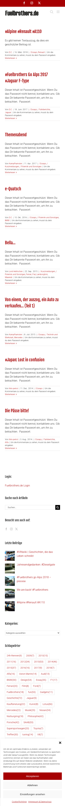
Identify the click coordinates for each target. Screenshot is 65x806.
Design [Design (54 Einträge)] (26, 680)
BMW (7, 220)
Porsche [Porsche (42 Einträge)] (13, 722)
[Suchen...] (30, 507)
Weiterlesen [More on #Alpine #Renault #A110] (10, 58)
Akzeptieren (32, 776)
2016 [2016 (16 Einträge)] (25, 668)
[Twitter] (16, 529)
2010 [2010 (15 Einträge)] (43, 655)
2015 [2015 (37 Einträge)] (11, 668)
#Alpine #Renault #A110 (23, 31)
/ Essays (33, 52)
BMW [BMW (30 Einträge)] (11, 680)
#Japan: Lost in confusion (24, 359)
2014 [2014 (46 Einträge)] (52, 661)
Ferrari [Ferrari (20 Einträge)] (12, 686)
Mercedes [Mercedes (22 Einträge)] (14, 710)
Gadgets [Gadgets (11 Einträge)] (46, 692)
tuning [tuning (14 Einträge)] (27, 734)
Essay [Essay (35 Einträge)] (41, 680)
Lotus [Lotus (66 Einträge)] (47, 704)
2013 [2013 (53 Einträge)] (38, 661)
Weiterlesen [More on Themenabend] (10, 172)
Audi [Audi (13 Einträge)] (45, 674)
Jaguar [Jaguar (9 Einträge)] (31, 698)
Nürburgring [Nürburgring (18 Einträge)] (15, 716)
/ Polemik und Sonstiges (30, 166)
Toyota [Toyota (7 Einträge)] (38, 728)
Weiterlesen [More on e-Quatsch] (10, 226)
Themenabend (16, 134)
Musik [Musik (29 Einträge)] (30, 710)
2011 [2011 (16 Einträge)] (11, 661)
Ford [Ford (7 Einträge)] (37, 686)
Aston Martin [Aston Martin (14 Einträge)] (28, 674)
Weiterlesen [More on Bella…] (10, 283)
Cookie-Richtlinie (19, 802)
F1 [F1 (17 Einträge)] (54, 680)
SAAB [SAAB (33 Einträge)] (28, 722)
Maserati (8, 277)
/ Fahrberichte (44, 109)
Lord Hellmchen (16, 271)
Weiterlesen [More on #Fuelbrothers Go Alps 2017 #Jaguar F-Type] (10, 118)
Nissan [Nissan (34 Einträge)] (45, 710)
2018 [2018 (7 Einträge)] (50, 668)
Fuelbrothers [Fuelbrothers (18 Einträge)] (15, 692)
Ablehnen (32, 785)
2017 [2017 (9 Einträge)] (38, 668)
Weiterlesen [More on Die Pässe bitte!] (10, 448)
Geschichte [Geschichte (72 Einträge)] (14, 698)
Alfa (6, 442)
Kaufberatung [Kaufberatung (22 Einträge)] (16, 704)
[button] (60, 742)
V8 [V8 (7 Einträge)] (40, 734)
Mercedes (18, 337)
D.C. (10, 52)
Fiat (34, 274)
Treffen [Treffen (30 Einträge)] (12, 734)
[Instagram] (11, 529)
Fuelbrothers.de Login (17, 485)
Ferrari (29, 274)
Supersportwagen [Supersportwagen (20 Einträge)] (18, 728)
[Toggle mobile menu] (58, 11)
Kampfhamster (15, 163)
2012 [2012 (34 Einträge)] (25, 661)
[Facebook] (6, 529)
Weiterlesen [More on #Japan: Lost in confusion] (10, 394)
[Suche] (57, 507)
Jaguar (8, 112)
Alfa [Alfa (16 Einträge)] (11, 674)
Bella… (10, 242)
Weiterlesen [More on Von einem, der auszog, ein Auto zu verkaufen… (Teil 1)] (10, 343)
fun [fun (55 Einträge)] (32, 692)
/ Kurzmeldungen (47, 271)
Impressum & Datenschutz (40, 802)
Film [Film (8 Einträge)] (25, 686)
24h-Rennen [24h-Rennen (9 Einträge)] (14, 655)
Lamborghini (42, 274)
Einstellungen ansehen (32, 794)
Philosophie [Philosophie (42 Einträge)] (36, 716)
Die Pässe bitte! (17, 410)
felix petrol (13, 388)
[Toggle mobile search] (51, 11)
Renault (41, 52)
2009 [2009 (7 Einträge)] (30, 655)
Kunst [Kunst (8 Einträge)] (33, 704)
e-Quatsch (13, 188)
